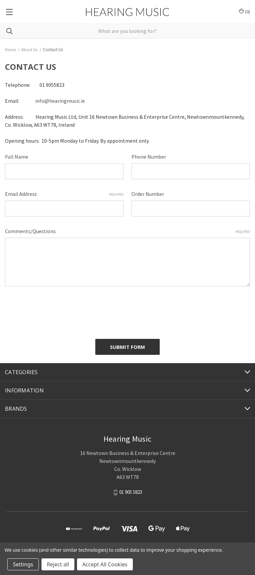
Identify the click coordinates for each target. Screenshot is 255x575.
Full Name (16, 156)
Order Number (147, 194)
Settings (23, 564)
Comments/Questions (127, 231)
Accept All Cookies (105, 564)
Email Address (64, 194)
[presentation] (55, 310)
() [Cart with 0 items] (244, 11)
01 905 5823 (130, 492)
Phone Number (148, 156)
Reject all (58, 564)
